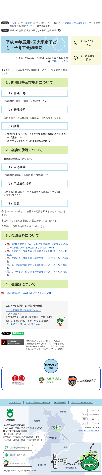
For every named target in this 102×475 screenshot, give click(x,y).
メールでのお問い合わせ (19, 448)
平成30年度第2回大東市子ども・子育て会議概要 (33, 30)
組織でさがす (31, 23)
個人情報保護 (60, 402)
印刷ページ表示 (60, 61)
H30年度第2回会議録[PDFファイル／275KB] (28, 293)
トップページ (16, 23)
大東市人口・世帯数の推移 (89, 431)
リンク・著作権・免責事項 (38, 402)
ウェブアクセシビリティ (82, 402)
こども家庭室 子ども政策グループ (74, 23)
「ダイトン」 (19, 464)
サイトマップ (15, 402)
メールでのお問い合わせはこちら (23, 324)
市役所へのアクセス (18, 455)
